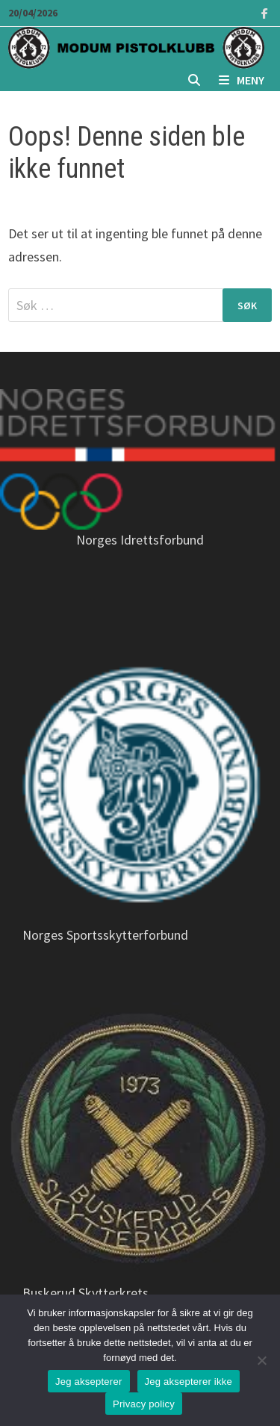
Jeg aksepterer (88, 1381)
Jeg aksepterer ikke (188, 1381)
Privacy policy (144, 1404)
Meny (241, 79)
